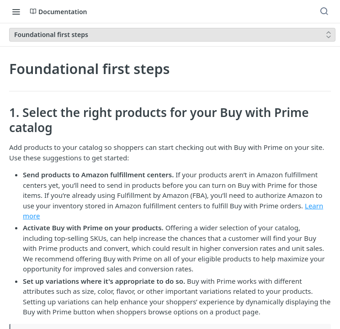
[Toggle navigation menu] (16, 11)
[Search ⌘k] (324, 11)
